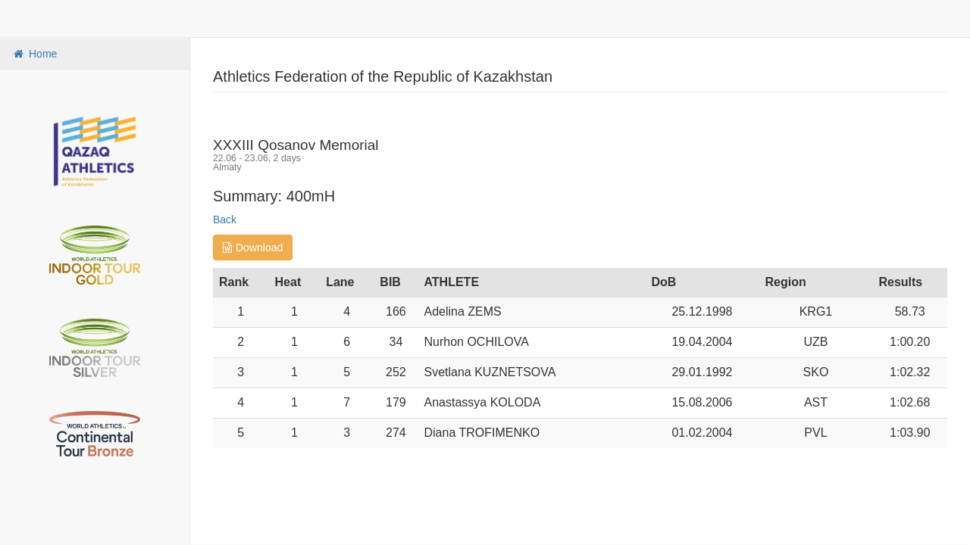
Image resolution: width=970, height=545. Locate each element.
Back (224, 219)
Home (34, 54)
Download (253, 247)
